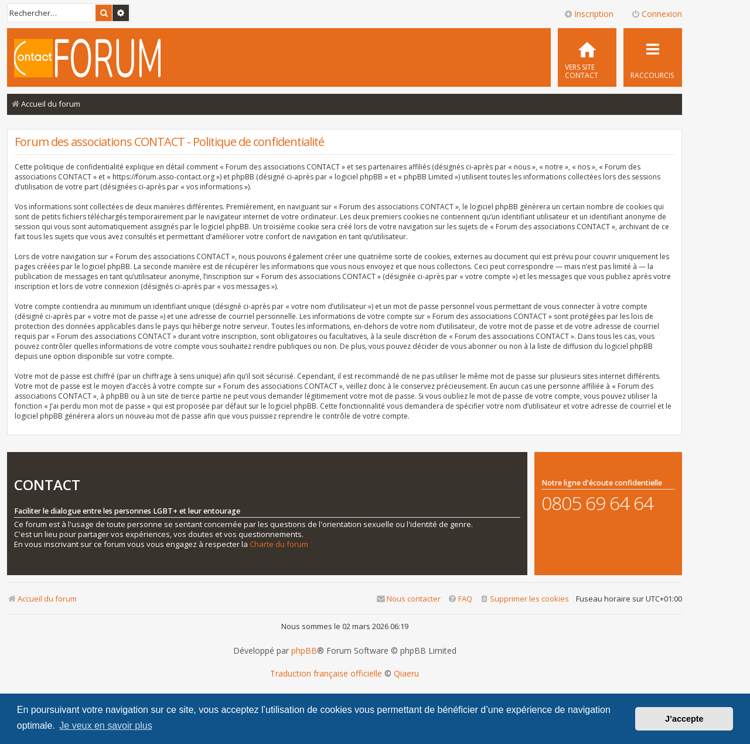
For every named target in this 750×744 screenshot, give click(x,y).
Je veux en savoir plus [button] (105, 726)
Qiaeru (406, 673)
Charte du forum (279, 544)
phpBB (304, 651)
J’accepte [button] (684, 718)
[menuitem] (587, 57)
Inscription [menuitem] (588, 13)
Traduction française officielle (326, 673)
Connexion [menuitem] (656, 13)
